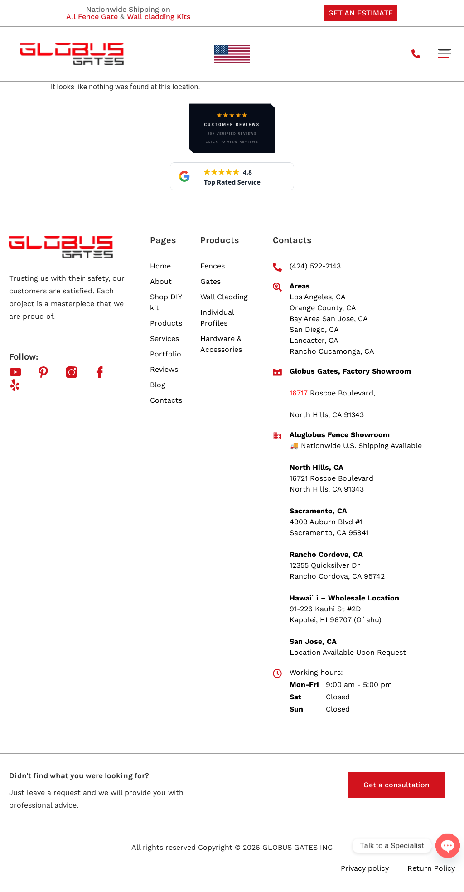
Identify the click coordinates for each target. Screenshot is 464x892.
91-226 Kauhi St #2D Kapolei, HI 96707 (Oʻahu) (336, 614)
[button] (444, 54)
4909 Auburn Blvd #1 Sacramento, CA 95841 (329, 527)
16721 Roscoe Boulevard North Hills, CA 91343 (331, 483)
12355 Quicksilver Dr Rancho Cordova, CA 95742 (337, 570)
